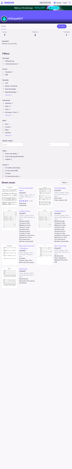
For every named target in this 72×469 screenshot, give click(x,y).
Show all (9, 95)
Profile (3, 26)
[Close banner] (70, 8)
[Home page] (7, 2)
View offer (54, 8)
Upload (57, 3)
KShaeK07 (15, 18)
